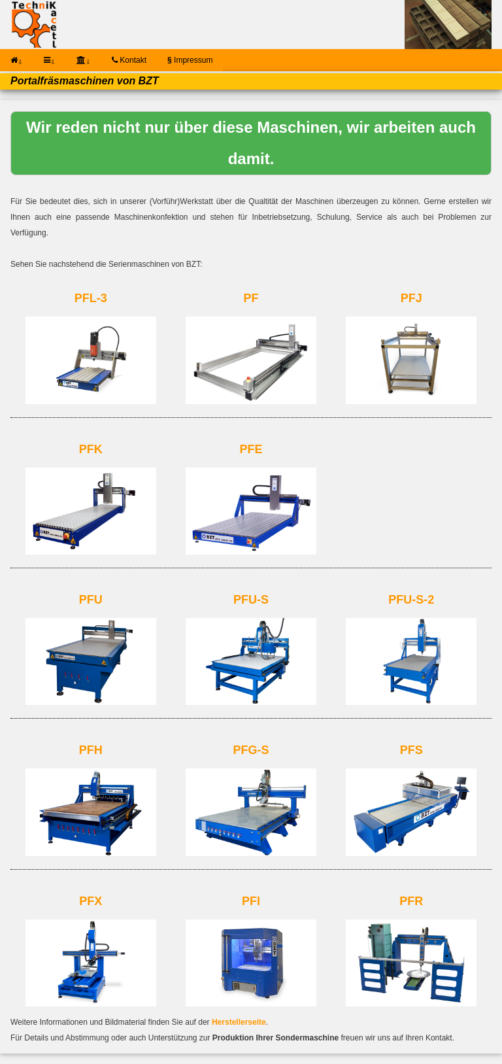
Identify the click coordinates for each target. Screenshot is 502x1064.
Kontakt (129, 60)
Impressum (189, 60)
